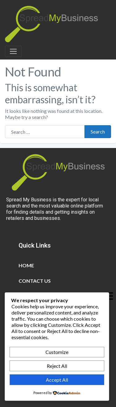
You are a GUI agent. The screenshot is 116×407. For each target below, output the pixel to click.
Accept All (57, 380)
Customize (56, 352)
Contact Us (35, 281)
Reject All (57, 366)
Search (98, 131)
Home (26, 265)
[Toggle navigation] (13, 51)
